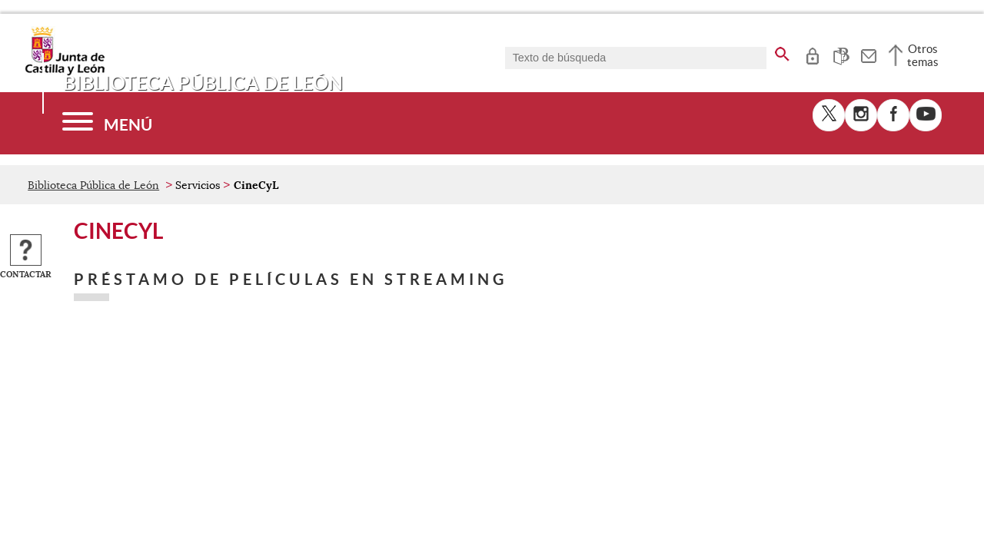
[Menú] (107, 123)
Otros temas (923, 55)
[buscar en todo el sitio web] (782, 51)
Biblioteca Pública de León (93, 185)
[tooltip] (812, 54)
